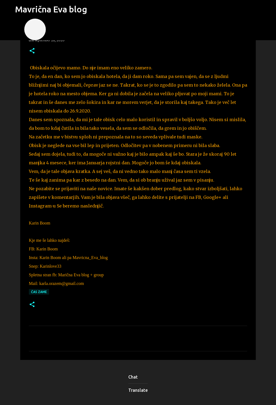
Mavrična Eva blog (51, 9)
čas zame (39, 292)
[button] (32, 51)
